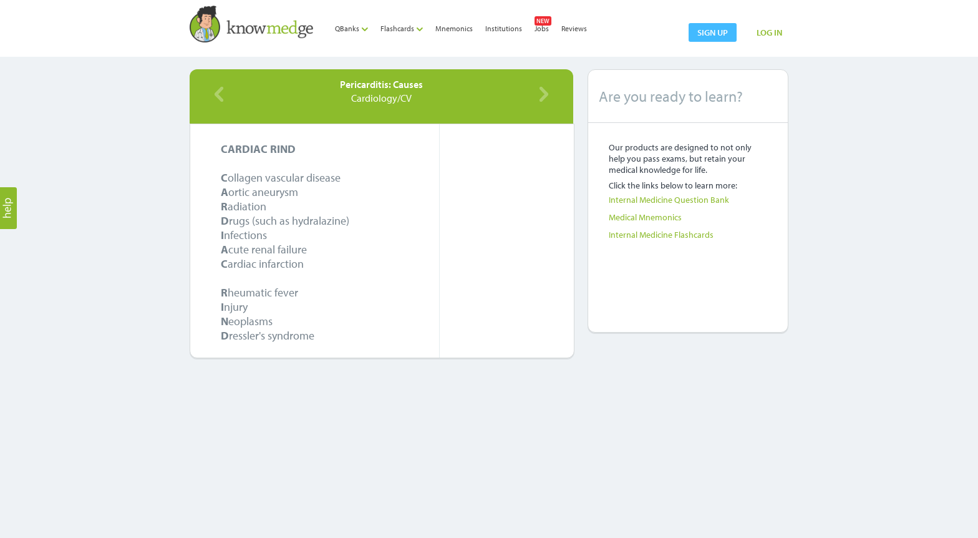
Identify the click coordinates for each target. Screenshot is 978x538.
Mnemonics (454, 28)
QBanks (351, 28)
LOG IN (769, 32)
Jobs (542, 28)
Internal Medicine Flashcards (661, 234)
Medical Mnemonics (645, 217)
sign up (712, 32)
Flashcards (401, 28)
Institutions (503, 28)
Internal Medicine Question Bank (669, 199)
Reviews (574, 28)
